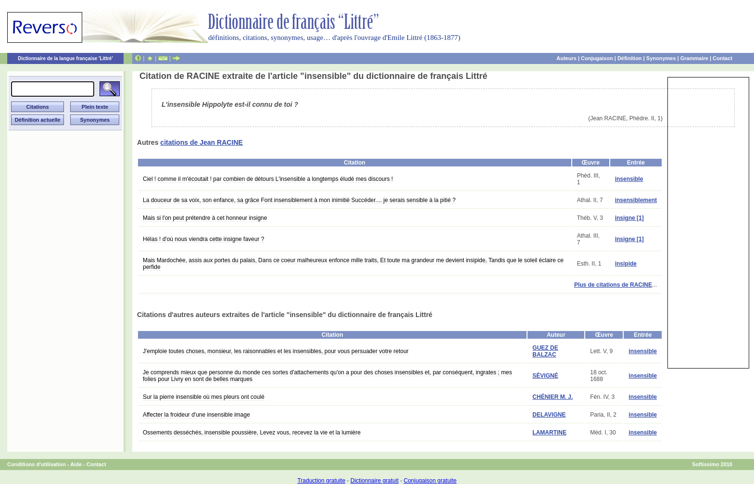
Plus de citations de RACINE (613, 284)
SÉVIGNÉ (545, 375)
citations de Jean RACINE (201, 142)
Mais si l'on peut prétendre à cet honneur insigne (205, 218)
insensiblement (636, 200)
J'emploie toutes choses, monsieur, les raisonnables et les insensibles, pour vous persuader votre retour (276, 351)
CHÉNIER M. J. (552, 397)
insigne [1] (629, 218)
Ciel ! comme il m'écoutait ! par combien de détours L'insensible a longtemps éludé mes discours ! (268, 179)
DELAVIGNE (549, 414)
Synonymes (661, 58)
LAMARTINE (549, 432)
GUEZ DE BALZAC (545, 351)
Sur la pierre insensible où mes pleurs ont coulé (203, 397)
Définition (629, 58)
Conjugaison (597, 58)
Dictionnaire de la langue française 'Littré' (65, 58)
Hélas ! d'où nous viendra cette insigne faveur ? (203, 239)
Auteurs (566, 58)
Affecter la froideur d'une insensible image (196, 414)
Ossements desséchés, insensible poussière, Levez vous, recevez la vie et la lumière (252, 432)
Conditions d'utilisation (36, 464)
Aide (76, 464)
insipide (626, 263)
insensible (629, 179)
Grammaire (694, 58)
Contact (722, 58)
